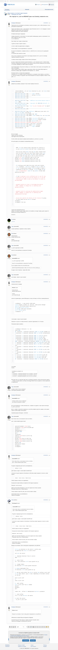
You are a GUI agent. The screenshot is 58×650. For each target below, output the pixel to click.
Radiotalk (27, 9)
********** (13, 221)
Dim (12, 233)
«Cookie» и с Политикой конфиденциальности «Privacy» (28, 635)
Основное (7, 9)
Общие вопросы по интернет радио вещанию (17, 13)
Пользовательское (49, 9)
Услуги (32, 645)
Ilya (12, 219)
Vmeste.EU (11, 4)
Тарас (12, 226)
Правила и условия (22, 646)
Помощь (45, 645)
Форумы (45, 646)
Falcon (12, 499)
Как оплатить (33, 646)
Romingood (13, 22)
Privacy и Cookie (21, 645)
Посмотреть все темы (16, 14)
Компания (7, 646)
